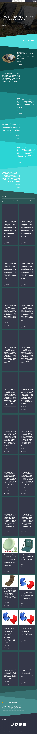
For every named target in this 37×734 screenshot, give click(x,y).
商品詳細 (20, 64)
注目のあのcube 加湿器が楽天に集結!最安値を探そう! (12, 707)
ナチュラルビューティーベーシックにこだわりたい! (12, 704)
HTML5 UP (33, 731)
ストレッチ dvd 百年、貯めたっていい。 (10, 708)
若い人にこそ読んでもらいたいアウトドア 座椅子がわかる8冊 (12, 731)
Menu (34, 1)
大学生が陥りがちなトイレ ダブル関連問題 (10, 706)
